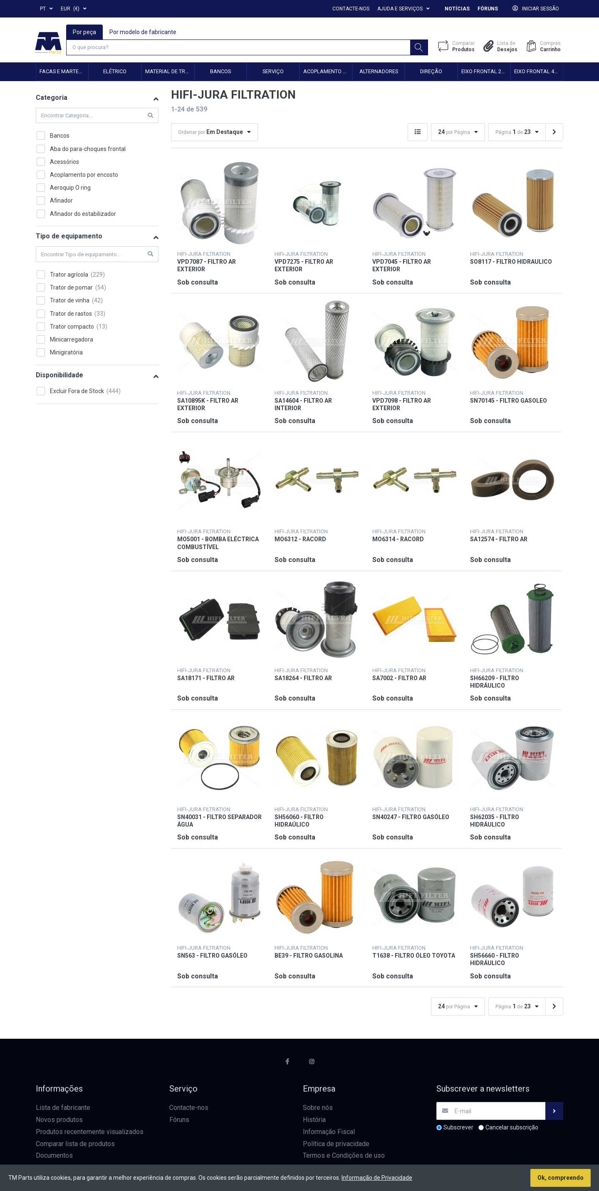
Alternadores (378, 72)
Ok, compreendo (560, 1177)
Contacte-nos (350, 9)
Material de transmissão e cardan (169, 72)
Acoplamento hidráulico (327, 72)
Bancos (220, 72)
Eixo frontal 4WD (538, 72)
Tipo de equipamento (69, 237)
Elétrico (114, 72)
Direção (431, 72)
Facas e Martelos (64, 72)
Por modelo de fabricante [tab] (143, 31)
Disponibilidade (59, 376)
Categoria (51, 99)
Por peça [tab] (85, 31)
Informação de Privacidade (377, 1177)
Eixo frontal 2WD (485, 72)
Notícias (457, 9)
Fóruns (488, 9)
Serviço (273, 72)
